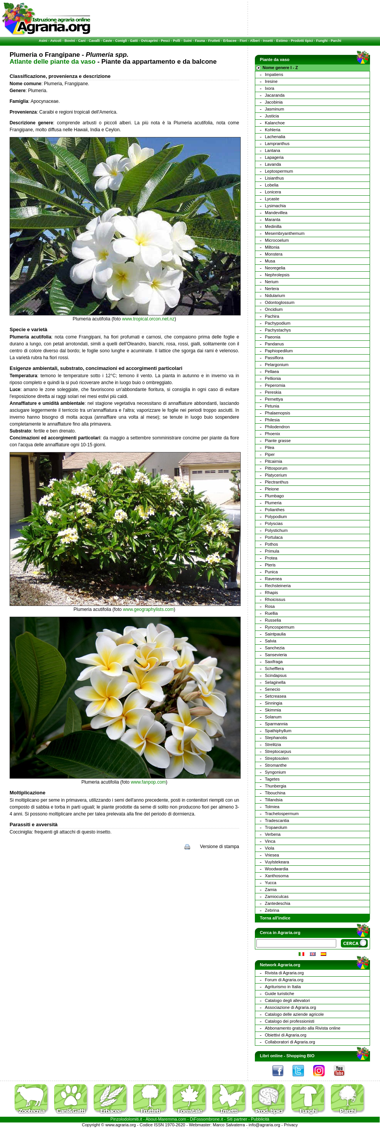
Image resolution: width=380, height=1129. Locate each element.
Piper (270, 454)
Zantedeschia (277, 903)
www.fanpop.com (148, 782)
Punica (271, 571)
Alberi (255, 41)
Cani (82, 41)
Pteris (270, 565)
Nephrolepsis (277, 274)
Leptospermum (279, 171)
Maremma (167, 1119)
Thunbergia (275, 786)
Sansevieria (276, 654)
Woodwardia (276, 869)
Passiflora (274, 357)
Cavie (107, 41)
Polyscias (274, 523)
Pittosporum (276, 468)
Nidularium (275, 295)
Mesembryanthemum (284, 233)
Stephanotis (276, 737)
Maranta (272, 219)
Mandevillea (276, 212)
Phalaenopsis (277, 413)
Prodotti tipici (302, 41)
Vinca (270, 841)
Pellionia (273, 378)
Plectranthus (276, 482)
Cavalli (94, 41)
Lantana (272, 150)
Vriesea (272, 855)
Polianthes (274, 509)
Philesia (272, 420)
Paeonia (272, 337)
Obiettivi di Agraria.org (285, 1035)
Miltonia (272, 247)
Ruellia (271, 613)
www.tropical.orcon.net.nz (148, 319)
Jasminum (274, 109)
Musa (270, 261)
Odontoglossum (279, 302)
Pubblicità (260, 1119)
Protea (271, 558)
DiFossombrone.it (206, 1119)
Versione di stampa (219, 846)
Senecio (272, 689)
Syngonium (275, 772)
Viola (269, 848)
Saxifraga (274, 661)
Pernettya (274, 399)
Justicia (272, 116)
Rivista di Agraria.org (284, 973)
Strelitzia (273, 744)
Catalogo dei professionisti (289, 1021)
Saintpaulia (275, 634)
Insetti (268, 41)
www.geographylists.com (148, 609)
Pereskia (273, 392)
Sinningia (273, 703)
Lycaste (272, 198)
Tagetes (272, 779)
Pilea (269, 447)
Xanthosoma (277, 875)
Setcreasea (275, 696)
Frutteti (214, 41)
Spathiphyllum (278, 730)
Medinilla (273, 226)
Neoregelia (275, 268)
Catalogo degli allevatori (287, 1000)
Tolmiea (272, 806)
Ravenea (273, 578)
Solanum (273, 717)
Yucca (270, 882)
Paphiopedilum (279, 350)
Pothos (271, 544)
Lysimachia (275, 205)
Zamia (271, 889)
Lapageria (274, 157)
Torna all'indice (275, 918)
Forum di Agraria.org (284, 979)
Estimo (281, 41)
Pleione (272, 489)
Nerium (271, 281)
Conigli (121, 41)
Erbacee (229, 41)
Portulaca (274, 537)
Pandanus (274, 344)
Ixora (269, 88)
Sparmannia (276, 723)
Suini (187, 41)
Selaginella (275, 682)
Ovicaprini (149, 41)
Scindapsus (276, 675)
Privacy (291, 1124)
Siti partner (237, 1119)
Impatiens (274, 74)
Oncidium (274, 309)
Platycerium (276, 475)
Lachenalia (275, 136)
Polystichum (276, 530)
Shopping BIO (300, 1055)
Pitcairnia (273, 461)
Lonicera (273, 192)
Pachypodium (278, 323)
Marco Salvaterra (229, 1124)
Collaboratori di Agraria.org (290, 1042)
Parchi (335, 41)
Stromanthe (276, 765)
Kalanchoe (275, 122)
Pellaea (272, 371)
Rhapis (271, 592)
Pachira (272, 316)
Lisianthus (274, 178)
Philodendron (277, 426)
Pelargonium (277, 364)
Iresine (271, 81)
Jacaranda (274, 95)
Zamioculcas (277, 896)
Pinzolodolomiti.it (126, 1119)
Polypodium (276, 516)
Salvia (270, 641)
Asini (43, 41)
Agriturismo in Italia (283, 986)
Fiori (243, 41)
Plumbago (274, 496)
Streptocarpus (278, 751)
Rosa (270, 606)
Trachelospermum (282, 813)
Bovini (69, 41)
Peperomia (275, 385)
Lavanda (273, 164)
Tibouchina (275, 793)
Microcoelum (277, 240)
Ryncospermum (279, 627)
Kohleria (272, 129)
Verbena (273, 834)
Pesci (165, 41)
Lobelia (271, 185)
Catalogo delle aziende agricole (294, 1014)
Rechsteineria (278, 585)
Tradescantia (277, 820)
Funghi (321, 41)
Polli (176, 41)
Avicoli (55, 41)
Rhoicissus (275, 599)
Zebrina (272, 910)
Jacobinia (274, 102)
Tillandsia (274, 799)
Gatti (134, 41)
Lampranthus (277, 143)
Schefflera (274, 668)
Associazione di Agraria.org (290, 1007)
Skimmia (273, 710)
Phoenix (272, 433)
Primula (272, 551)
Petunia (272, 406)
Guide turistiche (279, 993)
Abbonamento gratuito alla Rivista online (302, 1028)
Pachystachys (278, 330)
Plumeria (273, 502)
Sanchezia (274, 647)
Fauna (200, 41)
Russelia (273, 620)
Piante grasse (278, 440)
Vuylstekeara (277, 862)
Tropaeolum (276, 827)
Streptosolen (277, 758)
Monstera (274, 254)
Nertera (272, 288)
